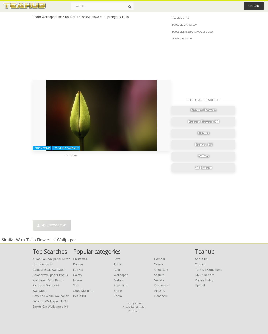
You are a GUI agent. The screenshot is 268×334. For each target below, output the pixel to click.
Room (118, 296)
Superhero (121, 285)
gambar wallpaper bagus (50, 275)
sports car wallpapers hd (50, 307)
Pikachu (159, 291)
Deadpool (161, 296)
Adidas (118, 264)
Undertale (161, 270)
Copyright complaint (66, 148)
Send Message (42, 148)
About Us (201, 259)
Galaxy (77, 275)
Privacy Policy (204, 280)
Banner (78, 264)
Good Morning (83, 291)
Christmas (80, 259)
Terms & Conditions (208, 270)
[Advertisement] (102, 50)
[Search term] (102, 6)
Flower (77, 280)
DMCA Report (204, 275)
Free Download (51, 225)
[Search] (129, 7)
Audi (117, 270)
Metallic (119, 280)
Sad (75, 285)
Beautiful (79, 296)
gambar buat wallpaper (49, 270)
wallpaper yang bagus (48, 280)
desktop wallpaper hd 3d (50, 301)
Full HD (78, 270)
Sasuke (159, 275)
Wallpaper (121, 275)
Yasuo (158, 264)
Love (117, 259)
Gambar (159, 259)
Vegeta (159, 280)
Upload (253, 5)
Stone (118, 291)
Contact (200, 264)
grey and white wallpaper (51, 296)
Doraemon (161, 285)
